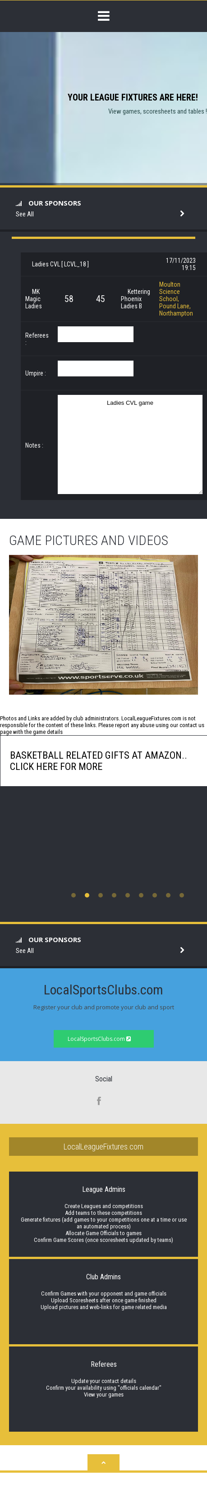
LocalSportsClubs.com (99, 1039)
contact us (191, 725)
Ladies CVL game (130, 444)
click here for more (56, 766)
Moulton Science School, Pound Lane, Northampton (176, 299)
